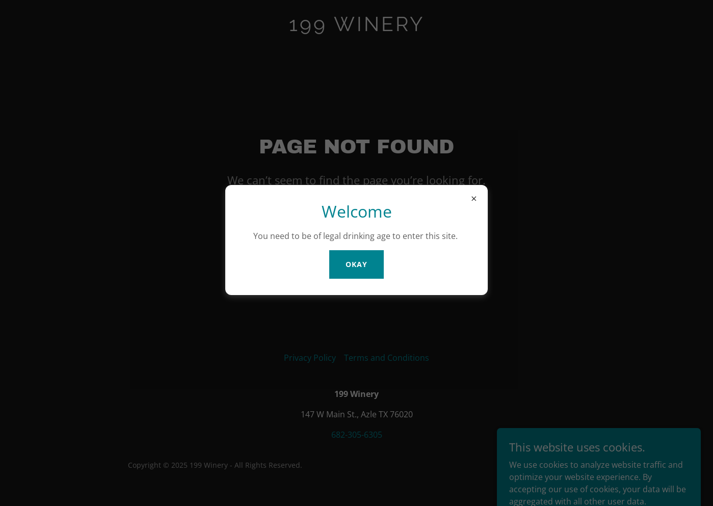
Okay (356, 264)
